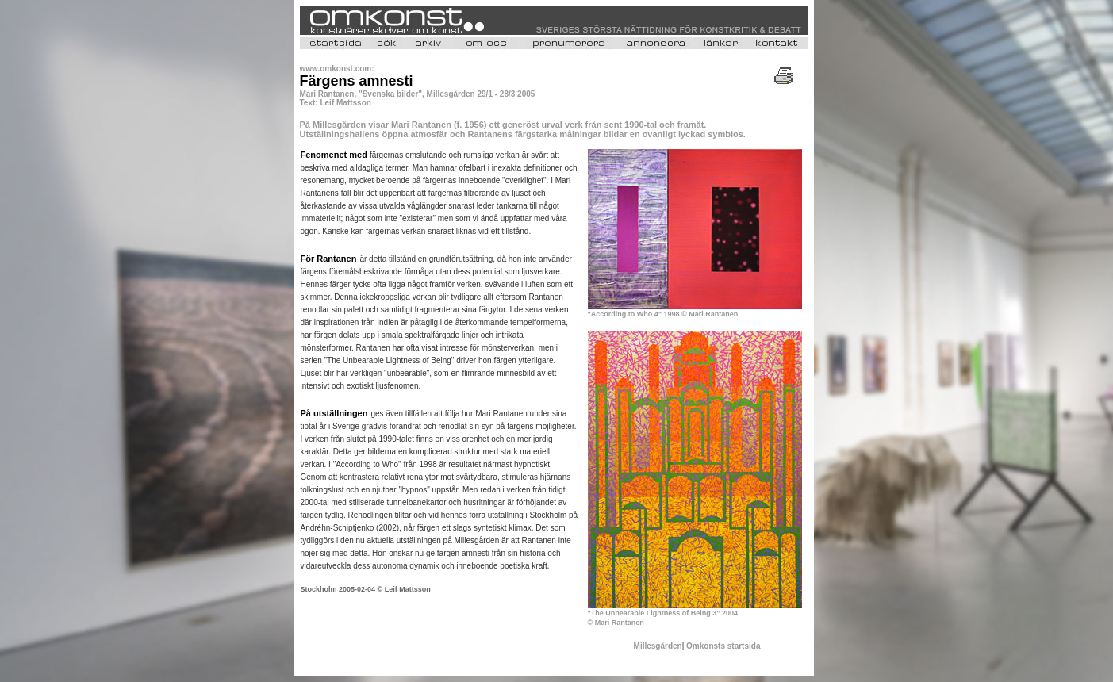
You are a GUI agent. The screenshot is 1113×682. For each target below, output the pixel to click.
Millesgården (658, 646)
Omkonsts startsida (723, 646)
